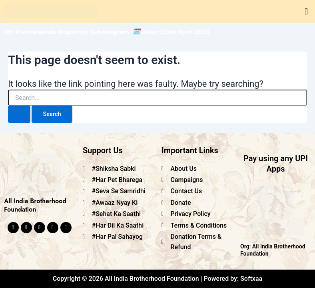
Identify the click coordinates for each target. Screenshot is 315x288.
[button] (306, 11)
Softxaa (251, 278)
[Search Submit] (19, 114)
